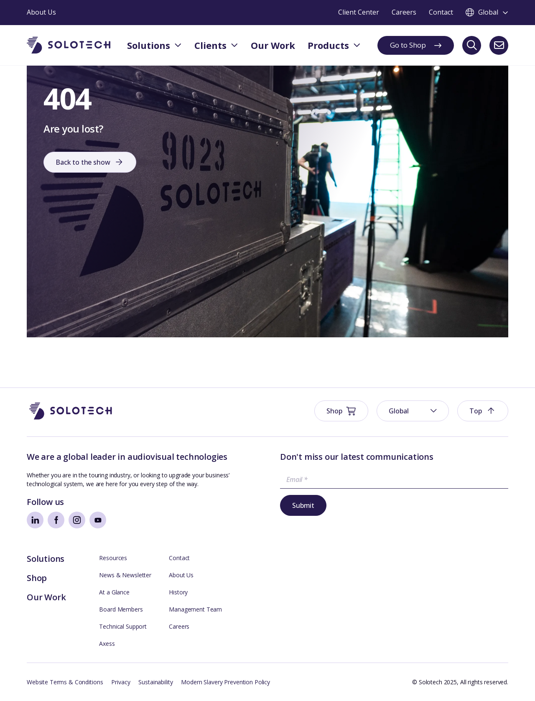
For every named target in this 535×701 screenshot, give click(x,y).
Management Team (195, 609)
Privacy (120, 682)
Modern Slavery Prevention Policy (225, 682)
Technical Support (123, 626)
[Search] (471, 45)
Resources (113, 558)
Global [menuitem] (398, 411)
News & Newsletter (125, 575)
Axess (107, 643)
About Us (181, 575)
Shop (37, 578)
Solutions (45, 558)
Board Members (121, 609)
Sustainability (155, 682)
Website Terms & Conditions (65, 682)
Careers (179, 626)
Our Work (46, 597)
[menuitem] (413, 410)
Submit (303, 505)
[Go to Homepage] (71, 411)
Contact (179, 558)
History (178, 592)
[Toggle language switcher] (487, 12)
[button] (482, 410)
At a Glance (114, 592)
